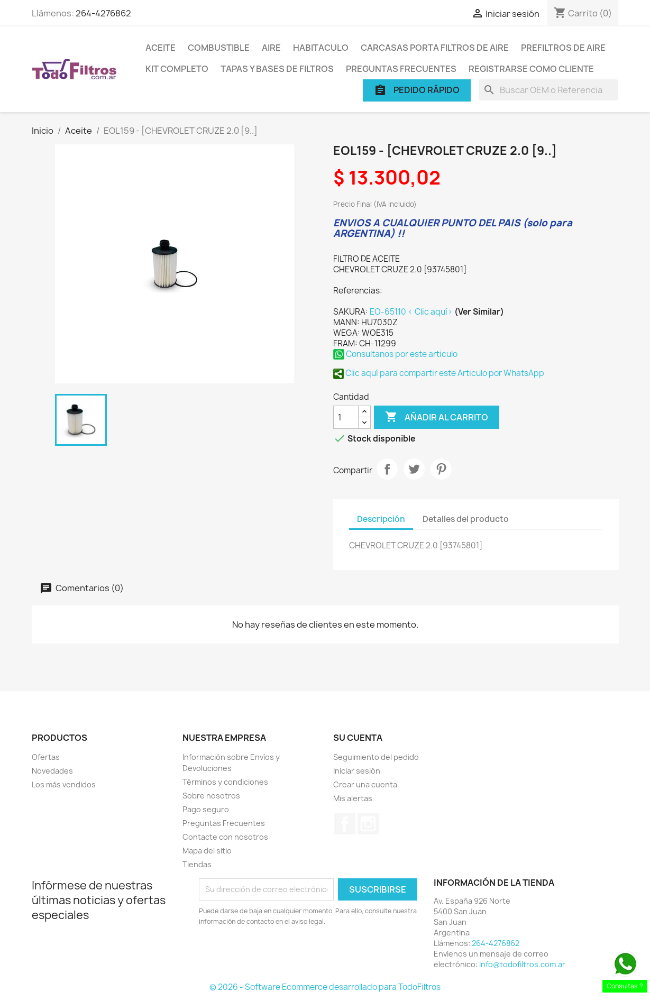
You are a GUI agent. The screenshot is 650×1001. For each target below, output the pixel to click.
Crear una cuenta (365, 784)
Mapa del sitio (207, 851)
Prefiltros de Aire (563, 47)
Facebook (344, 823)
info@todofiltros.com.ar (522, 964)
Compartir (387, 469)
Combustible (219, 47)
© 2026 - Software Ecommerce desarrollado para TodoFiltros (325, 987)
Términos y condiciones (225, 782)
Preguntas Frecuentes (401, 69)
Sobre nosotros (211, 796)
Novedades (52, 771)
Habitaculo (321, 47)
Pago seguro (205, 809)
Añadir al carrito (436, 417)
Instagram (368, 823)
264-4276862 (103, 13)
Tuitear (414, 469)
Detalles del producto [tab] (466, 519)
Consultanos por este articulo (395, 354)
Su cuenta (357, 737)
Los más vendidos (64, 784)
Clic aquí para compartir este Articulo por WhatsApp (438, 373)
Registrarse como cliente (531, 69)
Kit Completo (176, 69)
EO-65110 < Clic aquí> (412, 311)
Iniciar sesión (356, 771)
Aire (271, 47)
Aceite (160, 47)
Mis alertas (352, 798)
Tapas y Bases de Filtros (277, 69)
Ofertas (46, 757)
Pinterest (441, 469)
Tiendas (197, 864)
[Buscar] (548, 89)
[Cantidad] (346, 417)
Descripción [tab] (381, 519)
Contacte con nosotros (225, 837)
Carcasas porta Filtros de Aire (435, 47)
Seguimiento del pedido (376, 757)
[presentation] (287, 956)
